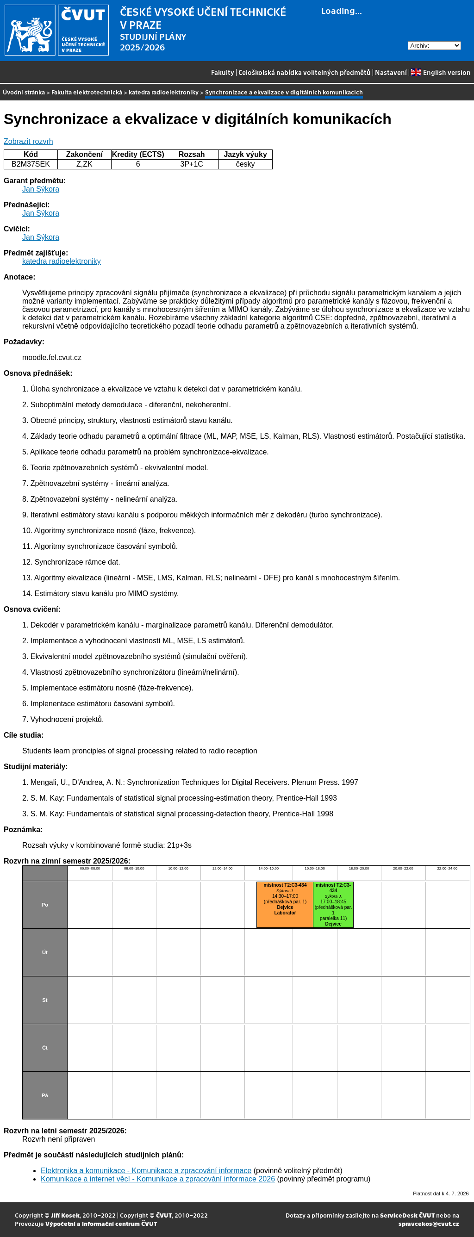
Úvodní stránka (24, 91)
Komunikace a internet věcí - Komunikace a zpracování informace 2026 (158, 1179)
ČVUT (164, 1215)
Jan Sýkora (40, 189)
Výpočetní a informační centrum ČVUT (101, 1223)
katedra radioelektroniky (164, 91)
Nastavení (391, 72)
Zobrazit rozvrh (28, 141)
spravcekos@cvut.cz (429, 1223)
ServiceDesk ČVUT (407, 1215)
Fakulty (222, 72)
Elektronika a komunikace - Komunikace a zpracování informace (146, 1171)
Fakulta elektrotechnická (86, 91)
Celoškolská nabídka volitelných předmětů (304, 72)
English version (440, 72)
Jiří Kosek (65, 1215)
